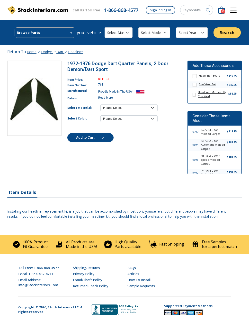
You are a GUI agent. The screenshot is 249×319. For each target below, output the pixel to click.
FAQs (131, 267)
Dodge (47, 51)
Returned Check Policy (90, 286)
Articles (133, 273)
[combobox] (45, 32)
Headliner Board (209, 75)
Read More (105, 97)
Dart (60, 51)
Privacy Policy (83, 273)
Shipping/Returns (86, 267)
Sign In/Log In (160, 10)
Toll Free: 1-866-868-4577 (38, 267)
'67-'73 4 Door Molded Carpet (210, 132)
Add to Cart (90, 137)
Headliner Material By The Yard (212, 94)
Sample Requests (141, 286)
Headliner (75, 51)
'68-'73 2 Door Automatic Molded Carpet (213, 145)
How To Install (139, 280)
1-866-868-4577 (121, 10)
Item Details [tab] (22, 192)
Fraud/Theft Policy (87, 280)
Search (227, 32)
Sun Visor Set (207, 84)
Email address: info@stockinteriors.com (38, 282)
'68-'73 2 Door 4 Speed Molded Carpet (210, 159)
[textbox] (45, 32)
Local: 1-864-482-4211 (35, 273)
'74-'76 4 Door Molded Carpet (210, 172)
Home (31, 51)
